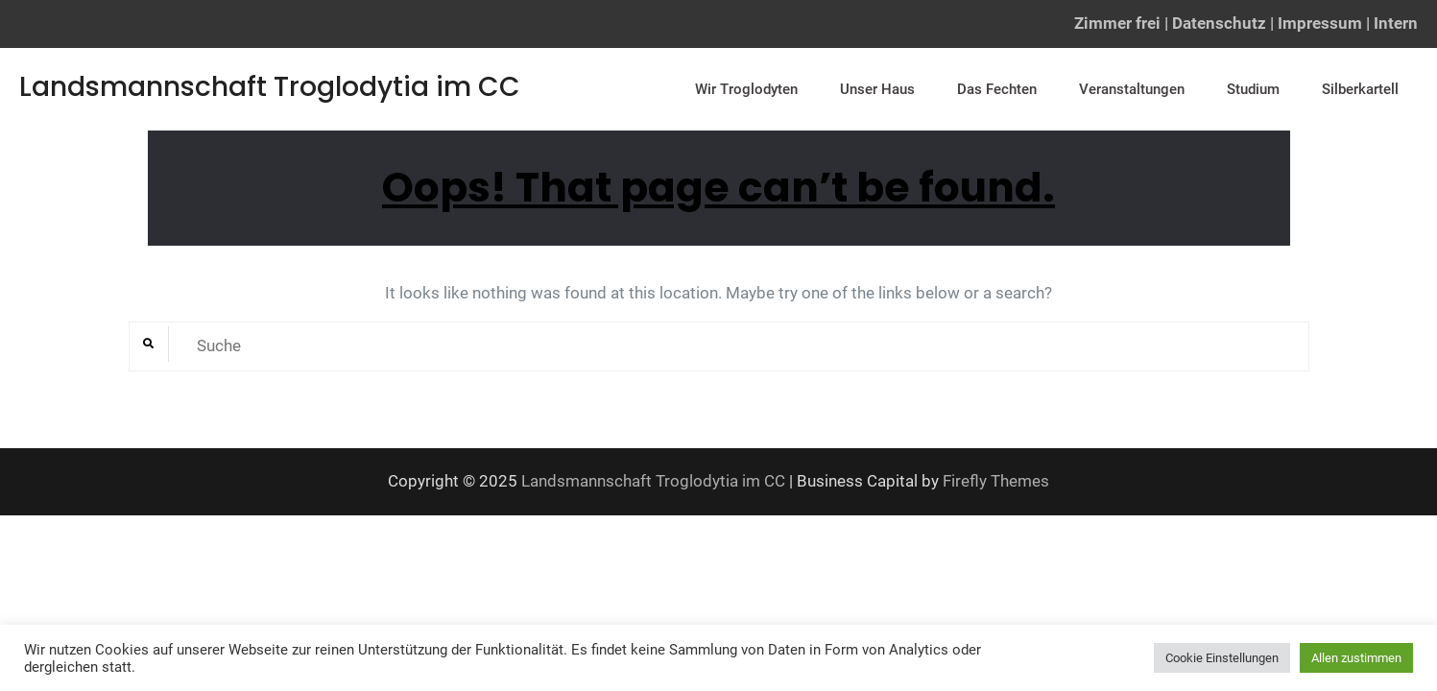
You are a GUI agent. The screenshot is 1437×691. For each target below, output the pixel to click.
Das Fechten (997, 89)
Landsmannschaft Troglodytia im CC (269, 87)
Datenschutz (1219, 23)
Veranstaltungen (1132, 89)
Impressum (1320, 23)
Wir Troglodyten (746, 89)
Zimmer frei (1117, 23)
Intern (1396, 23)
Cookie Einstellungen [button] (1222, 658)
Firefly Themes (996, 480)
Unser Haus (877, 89)
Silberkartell (1360, 89)
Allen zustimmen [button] (1356, 658)
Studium (1253, 89)
